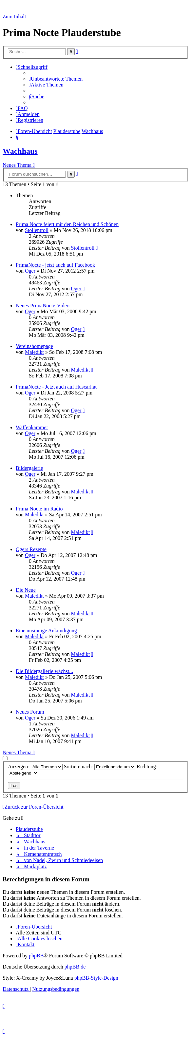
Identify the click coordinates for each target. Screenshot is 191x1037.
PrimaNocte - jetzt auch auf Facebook (55, 265)
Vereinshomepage (34, 346)
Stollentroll (36, 230)
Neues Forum (30, 712)
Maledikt (34, 352)
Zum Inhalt (14, 16)
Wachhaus (20, 151)
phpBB (36, 955)
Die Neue (26, 590)
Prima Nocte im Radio (39, 508)
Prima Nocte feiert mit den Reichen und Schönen (67, 224)
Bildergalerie (29, 468)
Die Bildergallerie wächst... (44, 671)
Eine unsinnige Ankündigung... (48, 630)
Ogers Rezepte (31, 549)
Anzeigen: (35, 766)
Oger (30, 271)
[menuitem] (56, 79)
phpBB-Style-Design (96, 978)
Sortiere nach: (99, 766)
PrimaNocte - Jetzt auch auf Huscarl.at (56, 387)
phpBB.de (75, 967)
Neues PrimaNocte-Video (42, 305)
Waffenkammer (32, 427)
